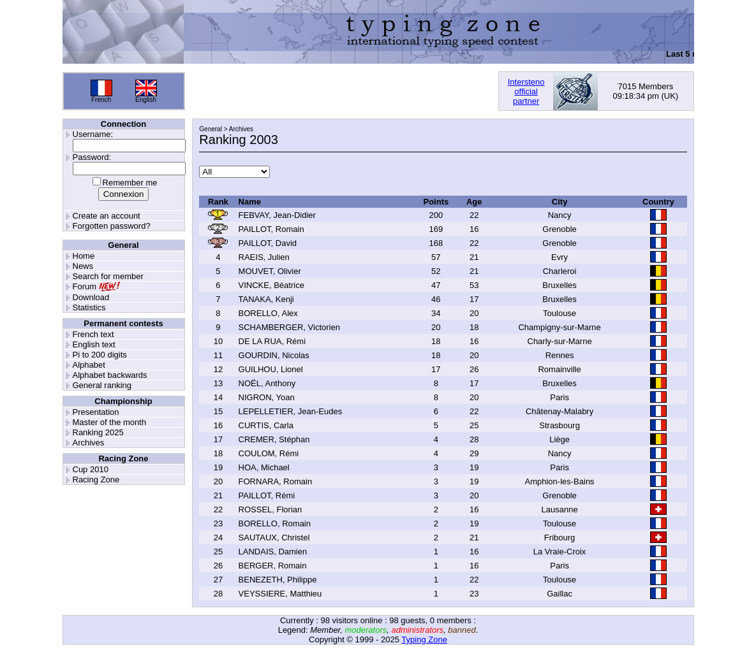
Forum (85, 286)
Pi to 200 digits (100, 354)
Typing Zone (424, 639)
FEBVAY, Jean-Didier (277, 215)
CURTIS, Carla (266, 425)
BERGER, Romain (273, 565)
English (145, 99)
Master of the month (110, 422)
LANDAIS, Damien (273, 551)
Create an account (106, 215)
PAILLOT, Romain (271, 229)
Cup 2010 (90, 469)
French (101, 99)
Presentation (96, 412)
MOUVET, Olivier (270, 271)
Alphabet (89, 365)
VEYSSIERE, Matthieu (280, 593)
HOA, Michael (264, 467)
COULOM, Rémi (269, 453)
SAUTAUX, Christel (274, 537)
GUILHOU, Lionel (271, 369)
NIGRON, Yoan (267, 397)
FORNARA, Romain (276, 481)
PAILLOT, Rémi (267, 495)
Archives (89, 442)
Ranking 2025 (98, 432)
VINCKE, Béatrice (271, 285)
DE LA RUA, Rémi (272, 341)
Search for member (108, 276)
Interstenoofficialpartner (526, 91)
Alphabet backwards (110, 375)
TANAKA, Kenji (266, 299)
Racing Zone (96, 479)
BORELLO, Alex (268, 313)
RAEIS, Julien (264, 257)
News (83, 266)
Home (84, 256)
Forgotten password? (112, 226)
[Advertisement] (341, 91)
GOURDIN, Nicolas (274, 355)
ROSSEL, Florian (270, 509)
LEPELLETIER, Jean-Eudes (291, 411)
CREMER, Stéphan (274, 439)
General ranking (102, 385)
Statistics (89, 307)
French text (93, 334)
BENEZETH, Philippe (278, 579)
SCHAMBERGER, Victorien (289, 327)
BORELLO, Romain (275, 523)
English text (94, 344)
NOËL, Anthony (267, 383)
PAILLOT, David (268, 243)
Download (91, 297)
